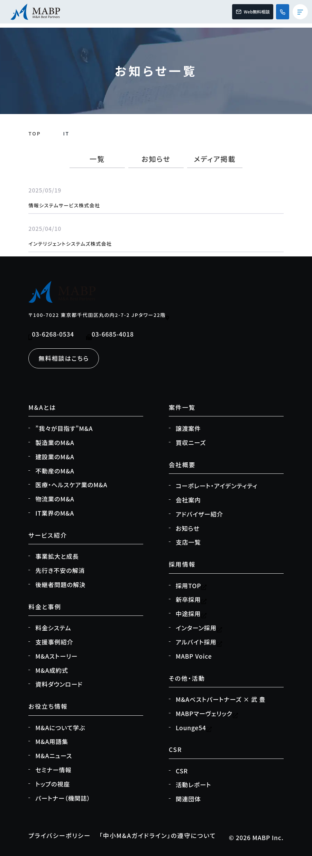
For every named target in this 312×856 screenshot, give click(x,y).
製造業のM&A (54, 442)
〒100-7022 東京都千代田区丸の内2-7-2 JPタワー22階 (98, 315)
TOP (34, 133)
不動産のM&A (54, 471)
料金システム (53, 628)
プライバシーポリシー (59, 835)
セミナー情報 (53, 770)
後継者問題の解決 (60, 585)
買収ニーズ (191, 442)
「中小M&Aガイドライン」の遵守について (157, 835)
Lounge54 (194, 728)
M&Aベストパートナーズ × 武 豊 (221, 699)
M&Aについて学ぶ (60, 728)
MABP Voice (194, 656)
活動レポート (193, 785)
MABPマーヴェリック (207, 713)
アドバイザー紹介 (199, 514)
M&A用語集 (51, 741)
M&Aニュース (53, 756)
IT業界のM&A (54, 513)
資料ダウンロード (58, 684)
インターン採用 (199, 628)
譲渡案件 (188, 428)
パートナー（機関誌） (62, 798)
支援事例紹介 (54, 642)
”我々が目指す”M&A (64, 428)
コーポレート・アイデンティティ (216, 486)
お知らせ (156, 159)
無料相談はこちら (63, 358)
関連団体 (188, 799)
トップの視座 (52, 784)
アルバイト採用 (199, 642)
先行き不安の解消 (60, 570)
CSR (182, 771)
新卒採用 (191, 599)
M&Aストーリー (56, 656)
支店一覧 (188, 542)
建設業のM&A (54, 457)
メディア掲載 (215, 159)
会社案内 (188, 500)
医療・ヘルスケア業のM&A (71, 485)
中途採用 (191, 614)
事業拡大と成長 (57, 556)
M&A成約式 (51, 670)
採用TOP (191, 586)
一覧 (97, 159)
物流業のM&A (54, 499)
